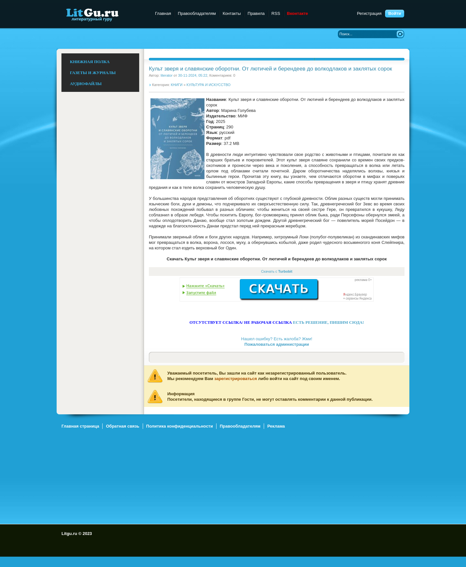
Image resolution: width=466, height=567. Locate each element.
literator (166, 75)
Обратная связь (122, 426)
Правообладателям (197, 13)
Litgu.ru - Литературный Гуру (104, 14)
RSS (276, 13)
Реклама (276, 426)
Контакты (232, 13)
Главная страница (80, 426)
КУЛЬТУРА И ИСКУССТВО (208, 85)
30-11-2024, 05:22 (192, 75)
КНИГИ (177, 85)
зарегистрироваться (235, 378)
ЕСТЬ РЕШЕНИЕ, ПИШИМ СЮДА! (328, 322)
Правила (256, 13)
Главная (163, 13)
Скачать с (277, 271)
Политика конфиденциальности (179, 426)
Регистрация (369, 13)
